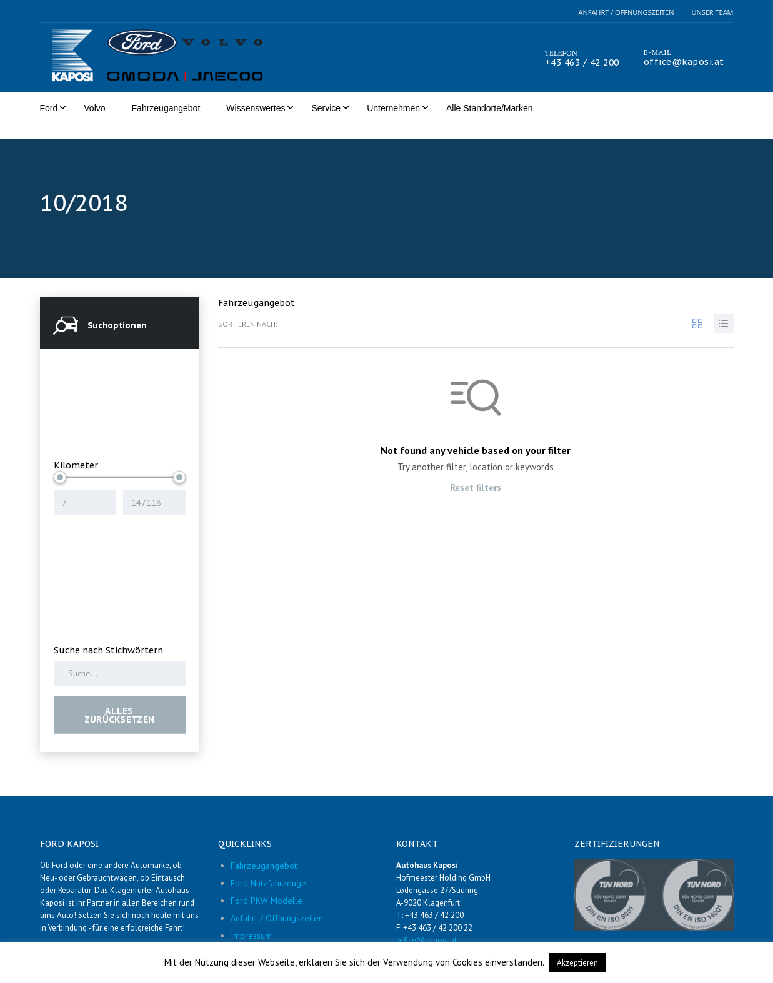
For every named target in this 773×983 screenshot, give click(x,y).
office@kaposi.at (684, 61)
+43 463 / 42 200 (582, 62)
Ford (49, 108)
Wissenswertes (255, 108)
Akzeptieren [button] (577, 962)
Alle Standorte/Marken (489, 108)
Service (326, 108)
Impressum (251, 921)
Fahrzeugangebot (166, 108)
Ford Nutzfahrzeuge (268, 868)
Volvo (94, 108)
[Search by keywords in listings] (120, 658)
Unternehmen (393, 108)
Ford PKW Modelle (266, 886)
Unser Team (712, 12)
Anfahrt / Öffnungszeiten (626, 12)
